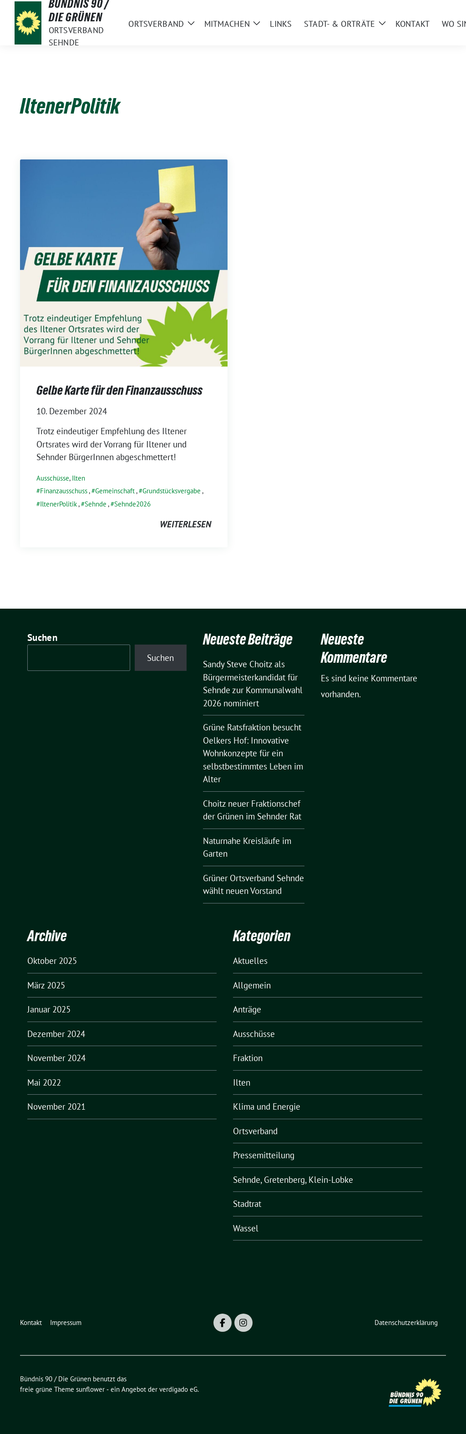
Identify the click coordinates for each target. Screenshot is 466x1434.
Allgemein (252, 985)
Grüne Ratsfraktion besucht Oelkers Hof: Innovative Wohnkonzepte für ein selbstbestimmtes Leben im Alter (253, 753)
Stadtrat (247, 1203)
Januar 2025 (49, 1009)
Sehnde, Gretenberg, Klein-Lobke (293, 1179)
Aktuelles (250, 960)
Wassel (245, 1228)
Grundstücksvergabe (171, 490)
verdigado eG (178, 1389)
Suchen (42, 637)
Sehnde (95, 504)
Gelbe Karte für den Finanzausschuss (119, 390)
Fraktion (248, 1057)
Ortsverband (255, 1131)
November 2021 (56, 1106)
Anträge (247, 1009)
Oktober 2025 (52, 960)
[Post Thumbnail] (124, 261)
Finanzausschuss (63, 490)
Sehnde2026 (132, 504)
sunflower (90, 1389)
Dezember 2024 (56, 1033)
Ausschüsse (52, 478)
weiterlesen (185, 524)
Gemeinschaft (115, 490)
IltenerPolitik (58, 504)
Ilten (78, 478)
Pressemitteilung (263, 1155)
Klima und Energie (266, 1106)
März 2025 (46, 985)
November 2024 (56, 1057)
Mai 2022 (44, 1082)
